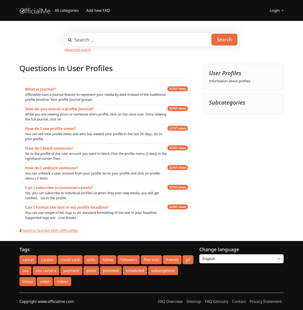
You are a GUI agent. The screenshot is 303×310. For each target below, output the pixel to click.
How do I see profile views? (50, 128)
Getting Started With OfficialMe (50, 230)
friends (172, 259)
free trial (151, 259)
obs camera (46, 270)
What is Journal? (40, 89)
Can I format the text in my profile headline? (67, 207)
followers (128, 259)
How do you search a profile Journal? (59, 108)
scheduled (135, 270)
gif (188, 259)
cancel (28, 259)
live (25, 270)
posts (91, 270)
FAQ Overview (170, 301)
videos (62, 281)
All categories (67, 10)
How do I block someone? (49, 148)
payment (71, 270)
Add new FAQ (98, 10)
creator (47, 259)
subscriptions (163, 270)
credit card (70, 259)
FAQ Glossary (216, 301)
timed (27, 281)
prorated (111, 270)
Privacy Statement (266, 301)
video (45, 281)
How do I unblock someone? (51, 168)
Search (224, 39)
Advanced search (77, 49)
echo (91, 259)
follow (107, 259)
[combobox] (151, 39)
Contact (239, 301)
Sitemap (194, 301)
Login (275, 10)
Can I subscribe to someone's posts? (59, 187)
